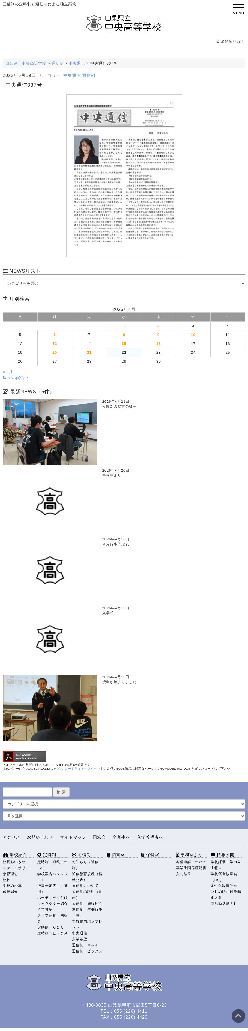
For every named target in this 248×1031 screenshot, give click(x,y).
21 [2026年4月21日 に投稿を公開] (89, 352)
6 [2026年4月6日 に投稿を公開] (54, 335)
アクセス (11, 837)
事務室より (189, 854)
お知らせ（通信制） (85, 865)
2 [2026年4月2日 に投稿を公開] (158, 326)
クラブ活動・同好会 (52, 918)
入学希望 (45, 909)
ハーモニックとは (52, 898)
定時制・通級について (52, 865)
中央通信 (72, 75)
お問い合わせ (40, 837)
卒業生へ (121, 837)
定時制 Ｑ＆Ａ (50, 927)
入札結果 (183, 874)
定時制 (46, 854)
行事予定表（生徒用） (52, 889)
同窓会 (99, 837)
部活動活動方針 (224, 904)
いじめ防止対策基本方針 (226, 895)
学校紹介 (15, 854)
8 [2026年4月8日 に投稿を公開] (124, 335)
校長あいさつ (14, 862)
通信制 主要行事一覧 (87, 912)
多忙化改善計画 (224, 886)
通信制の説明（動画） (87, 895)
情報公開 (222, 854)
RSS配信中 (15, 378)
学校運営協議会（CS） (224, 877)
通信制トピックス (87, 951)
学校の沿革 (12, 886)
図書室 (116, 854)
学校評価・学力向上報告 (226, 865)
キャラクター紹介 (52, 904)
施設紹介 (10, 892)
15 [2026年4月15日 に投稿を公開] (124, 344)
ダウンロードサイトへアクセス (78, 768)
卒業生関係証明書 (191, 868)
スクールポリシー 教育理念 (18, 871)
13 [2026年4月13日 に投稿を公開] (54, 344)
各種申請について (191, 862)
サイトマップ (73, 837)
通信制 (88, 75)
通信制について (85, 886)
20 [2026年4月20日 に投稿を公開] (54, 352)
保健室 (150, 854)
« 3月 (8, 372)
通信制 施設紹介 (87, 904)
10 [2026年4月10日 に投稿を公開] (193, 335)
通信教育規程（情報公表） (87, 877)
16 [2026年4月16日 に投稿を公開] (158, 344)
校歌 (6, 880)
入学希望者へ (150, 837)
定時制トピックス (52, 933)
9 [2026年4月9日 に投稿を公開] (158, 335)
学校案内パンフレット (52, 877)
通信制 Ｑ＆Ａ (85, 945)
